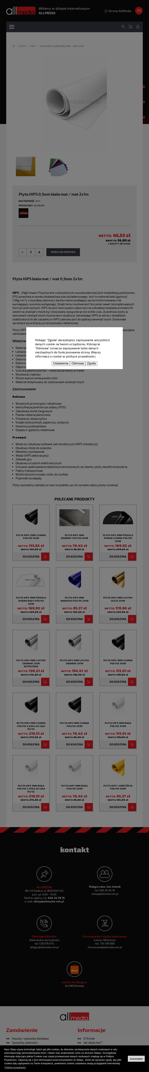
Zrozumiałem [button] (136, 1059)
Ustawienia (60, 363)
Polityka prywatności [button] (15, 1067)
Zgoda (91, 363)
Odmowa (77, 363)
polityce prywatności (80, 356)
